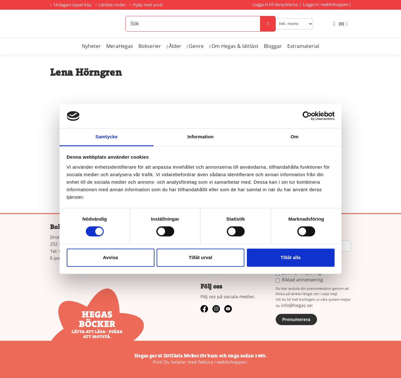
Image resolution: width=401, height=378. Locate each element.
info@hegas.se (296, 305)
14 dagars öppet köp (70, 5)
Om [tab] (294, 136)
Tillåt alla (291, 257)
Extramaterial (303, 46)
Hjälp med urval (146, 5)
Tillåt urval (200, 257)
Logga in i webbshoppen (325, 4)
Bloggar (273, 46)
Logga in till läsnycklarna (275, 4)
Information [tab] (200, 136)
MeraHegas (119, 46)
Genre (196, 46)
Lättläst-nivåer (111, 5)
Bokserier (149, 46)
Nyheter (91, 46)
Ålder (175, 46)
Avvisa (110, 257)
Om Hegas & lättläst (234, 46)
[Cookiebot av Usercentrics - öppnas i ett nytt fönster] (307, 116)
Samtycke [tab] (107, 136)
